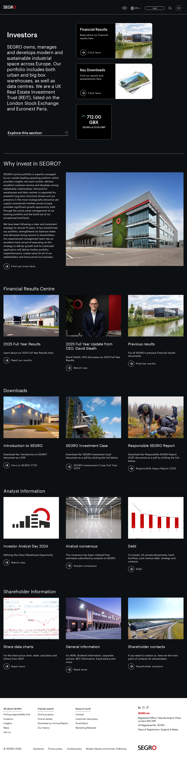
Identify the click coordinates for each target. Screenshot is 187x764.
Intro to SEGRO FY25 (24, 465)
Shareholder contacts (149, 666)
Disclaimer (38, 748)
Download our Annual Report (53, 723)
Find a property (46, 714)
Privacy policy (55, 748)
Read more (18, 666)
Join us (7, 732)
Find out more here (23, 266)
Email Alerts (82, 723)
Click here (114, 40)
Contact (80, 714)
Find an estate (45, 719)
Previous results (146, 363)
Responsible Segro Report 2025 (156, 468)
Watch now (80, 367)
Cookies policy (74, 748)
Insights (7, 723)
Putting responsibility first (16, 714)
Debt (139, 568)
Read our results (21, 360)
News (6, 727)
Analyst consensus (85, 565)
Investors (8, 719)
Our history (44, 727)
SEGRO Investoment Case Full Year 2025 (95, 467)
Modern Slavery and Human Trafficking (106, 748)
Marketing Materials (86, 727)
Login (155, 8)
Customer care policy (87, 719)
